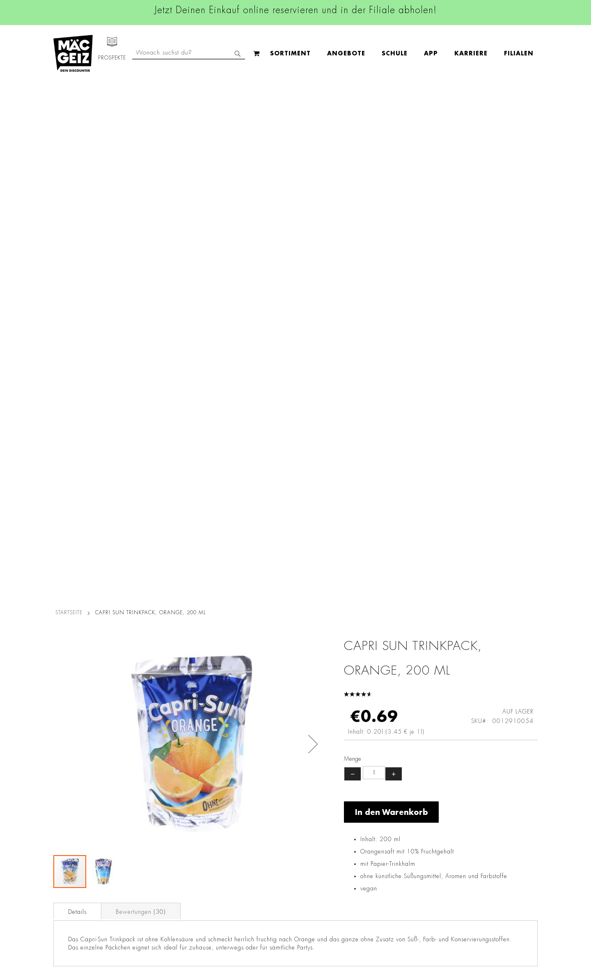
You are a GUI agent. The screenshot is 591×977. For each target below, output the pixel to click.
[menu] (239, 53)
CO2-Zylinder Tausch (78, 858)
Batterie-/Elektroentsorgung (167, 893)
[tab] (77, 390)
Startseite (68, 91)
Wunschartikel (68, 881)
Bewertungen (141, 391)
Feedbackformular (387, 860)
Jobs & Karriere (69, 783)
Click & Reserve (70, 835)
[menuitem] (127, 53)
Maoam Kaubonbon (458, 606)
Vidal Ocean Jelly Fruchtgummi (216, 611)
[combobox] (470, 53)
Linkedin (257, 809)
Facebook (258, 773)
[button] (313, 223)
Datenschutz (146, 771)
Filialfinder (63, 771)
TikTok (254, 828)
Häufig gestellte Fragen (396, 874)
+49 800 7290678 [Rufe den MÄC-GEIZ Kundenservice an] (381, 797)
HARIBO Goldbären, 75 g (337, 606)
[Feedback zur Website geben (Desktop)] (398, 928)
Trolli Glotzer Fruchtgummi (95, 606)
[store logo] (73, 53)
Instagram (259, 791)
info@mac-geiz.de (386, 833)
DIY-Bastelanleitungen (78, 904)
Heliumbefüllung (71, 870)
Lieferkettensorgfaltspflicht (165, 881)
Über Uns (61, 794)
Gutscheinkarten (71, 893)
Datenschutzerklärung (490, 856)
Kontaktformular (384, 846)
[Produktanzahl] (374, 252)
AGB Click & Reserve (158, 783)
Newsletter (64, 847)
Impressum (144, 794)
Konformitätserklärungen (163, 927)
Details (77, 391)
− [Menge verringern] (352, 253)
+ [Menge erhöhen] (394, 253)
